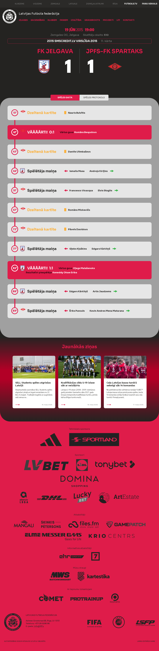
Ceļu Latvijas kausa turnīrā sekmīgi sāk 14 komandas (122, 384)
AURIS (152, 641)
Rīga (113, 3)
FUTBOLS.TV (130, 3)
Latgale (70, 3)
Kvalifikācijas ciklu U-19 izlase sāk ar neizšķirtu (78, 384)
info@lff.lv (39, 626)
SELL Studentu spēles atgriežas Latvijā (33, 384)
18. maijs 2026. (34, 404)
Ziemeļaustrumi (92, 3)
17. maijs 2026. (125, 404)
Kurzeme (17, 3)
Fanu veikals (149, 3)
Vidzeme (35, 3)
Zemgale (53, 3)
